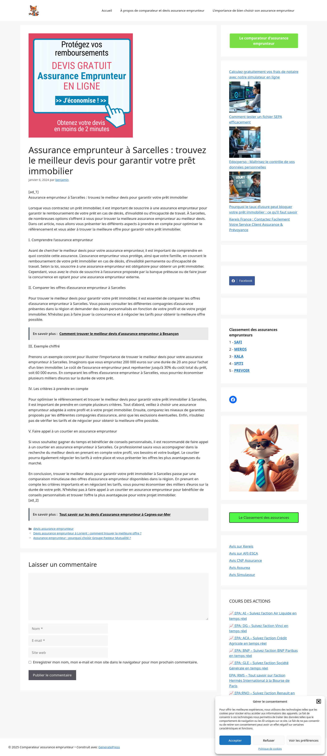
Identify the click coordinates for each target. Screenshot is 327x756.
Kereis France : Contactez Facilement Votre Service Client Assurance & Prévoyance (259, 224)
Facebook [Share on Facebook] (242, 281)
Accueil (107, 10)
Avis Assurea (239, 567)
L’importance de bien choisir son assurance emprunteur (253, 10)
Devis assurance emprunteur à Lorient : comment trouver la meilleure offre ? (87, 533)
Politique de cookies (270, 749)
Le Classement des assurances (264, 517)
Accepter (235, 740)
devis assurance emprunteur (53, 529)
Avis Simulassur (242, 574)
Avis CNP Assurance (245, 560)
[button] (319, 701)
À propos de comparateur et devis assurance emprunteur (162, 10)
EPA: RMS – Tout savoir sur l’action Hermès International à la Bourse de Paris (259, 680)
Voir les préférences (303, 740)
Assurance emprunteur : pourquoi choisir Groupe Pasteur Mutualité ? (82, 538)
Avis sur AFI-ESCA (243, 553)
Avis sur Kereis (241, 546)
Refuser (268, 740)
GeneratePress (109, 747)
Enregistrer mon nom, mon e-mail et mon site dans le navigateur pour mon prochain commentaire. (115, 662)
